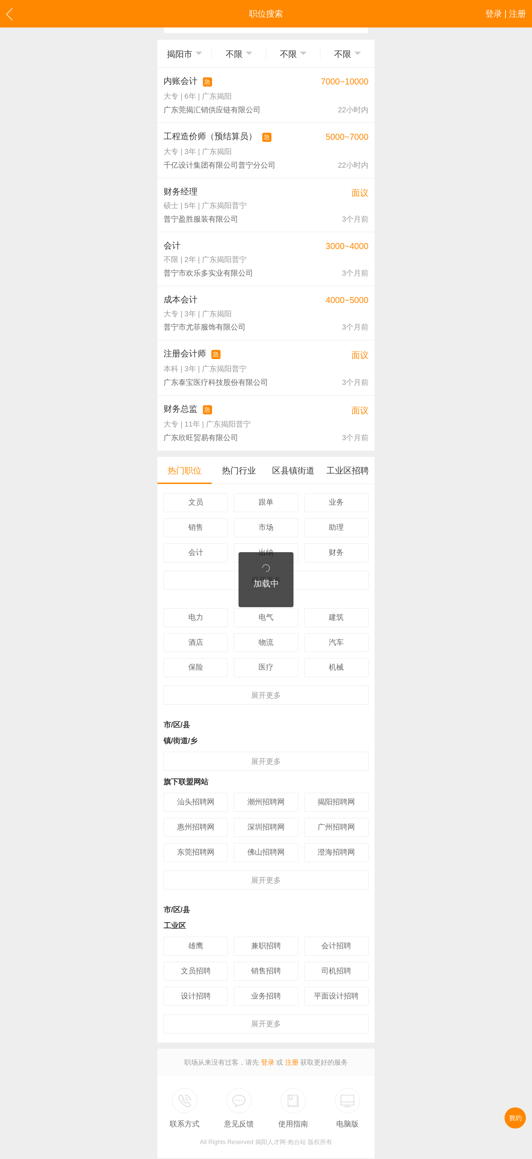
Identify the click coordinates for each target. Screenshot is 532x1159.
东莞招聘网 (195, 853)
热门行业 (239, 470)
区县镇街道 (293, 470)
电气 (266, 618)
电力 (195, 618)
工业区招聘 (347, 470)
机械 (336, 668)
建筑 (336, 618)
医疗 (266, 668)
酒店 (195, 643)
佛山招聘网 (266, 853)
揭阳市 (179, 54)
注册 (292, 1063)
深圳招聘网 (266, 828)
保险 (195, 668)
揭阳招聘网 (336, 803)
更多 (266, 696)
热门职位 (185, 470)
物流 (266, 643)
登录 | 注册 (505, 13)
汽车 (336, 643)
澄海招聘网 (336, 853)
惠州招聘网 (195, 828)
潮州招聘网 (266, 803)
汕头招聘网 (195, 803)
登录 (267, 1063)
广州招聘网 (336, 828)
